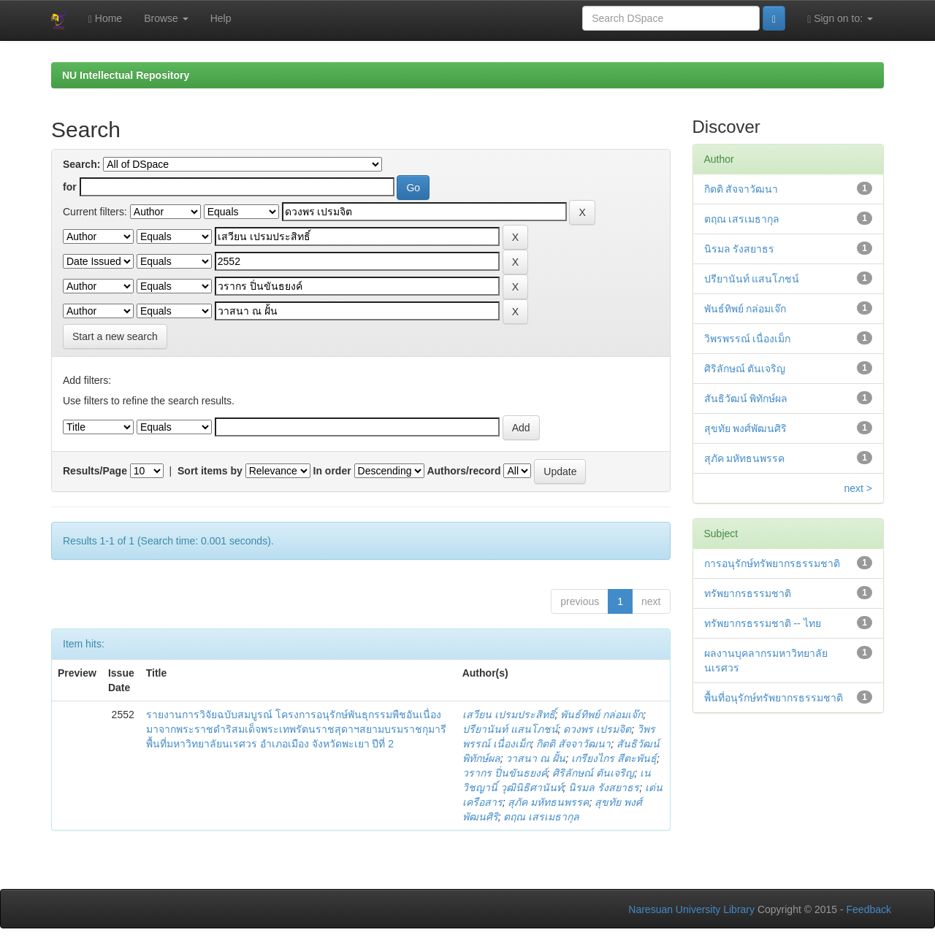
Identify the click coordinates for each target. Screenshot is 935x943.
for (70, 187)
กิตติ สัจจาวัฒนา (573, 744)
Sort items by (210, 471)
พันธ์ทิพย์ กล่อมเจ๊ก (601, 714)
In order (332, 471)
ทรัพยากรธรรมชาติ (747, 593)
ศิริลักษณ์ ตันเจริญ (593, 773)
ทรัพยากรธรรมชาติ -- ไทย (762, 623)
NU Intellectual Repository (125, 75)
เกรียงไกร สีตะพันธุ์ (614, 758)
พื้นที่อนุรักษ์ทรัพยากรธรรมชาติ (773, 698)
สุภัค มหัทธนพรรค (548, 802)
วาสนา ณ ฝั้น (535, 758)
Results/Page (95, 471)
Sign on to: (840, 18)
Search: (81, 164)
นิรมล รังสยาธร (603, 787)
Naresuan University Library (691, 909)
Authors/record (463, 471)
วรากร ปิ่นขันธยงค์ (504, 773)
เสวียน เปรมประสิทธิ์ (508, 714)
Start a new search (115, 336)
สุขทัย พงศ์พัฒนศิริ (745, 428)
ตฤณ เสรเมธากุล (541, 817)
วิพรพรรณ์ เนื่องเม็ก (747, 339)
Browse (166, 18)
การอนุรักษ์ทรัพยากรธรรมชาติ (772, 563)
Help (221, 18)
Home (105, 18)
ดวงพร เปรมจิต (597, 729)
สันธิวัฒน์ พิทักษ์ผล (746, 398)
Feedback (869, 909)
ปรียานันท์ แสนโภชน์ (510, 729)
